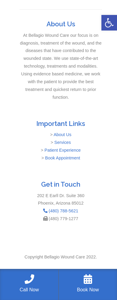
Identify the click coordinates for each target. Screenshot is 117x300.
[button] (109, 23)
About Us (62, 134)
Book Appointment (62, 158)
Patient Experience (62, 150)
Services (62, 142)
